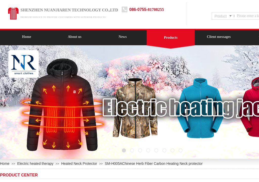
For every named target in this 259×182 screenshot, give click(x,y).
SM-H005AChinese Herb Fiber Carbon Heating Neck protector (154, 164)
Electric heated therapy (35, 164)
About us (74, 37)
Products (170, 37)
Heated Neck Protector (79, 164)
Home (26, 37)
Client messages (219, 37)
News (123, 37)
